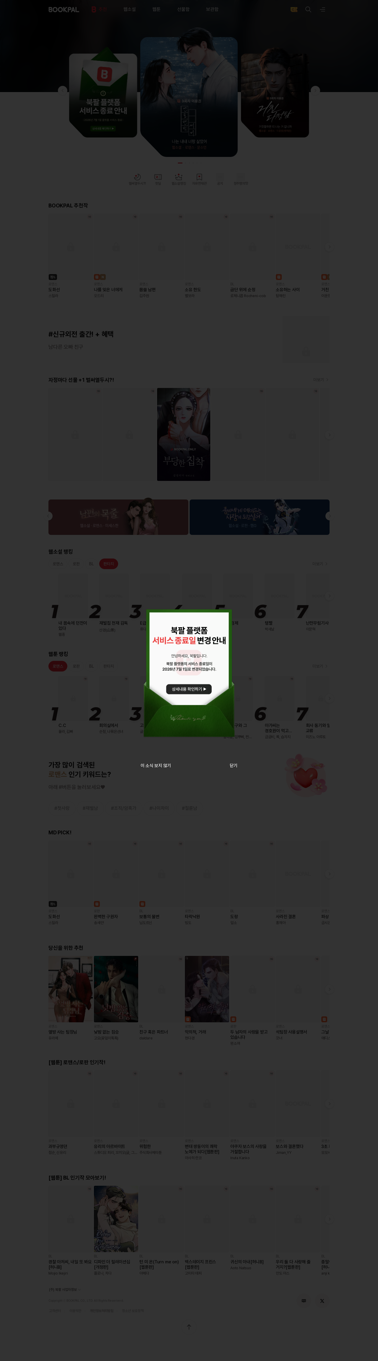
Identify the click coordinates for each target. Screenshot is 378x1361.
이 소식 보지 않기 (156, 765)
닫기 (233, 765)
